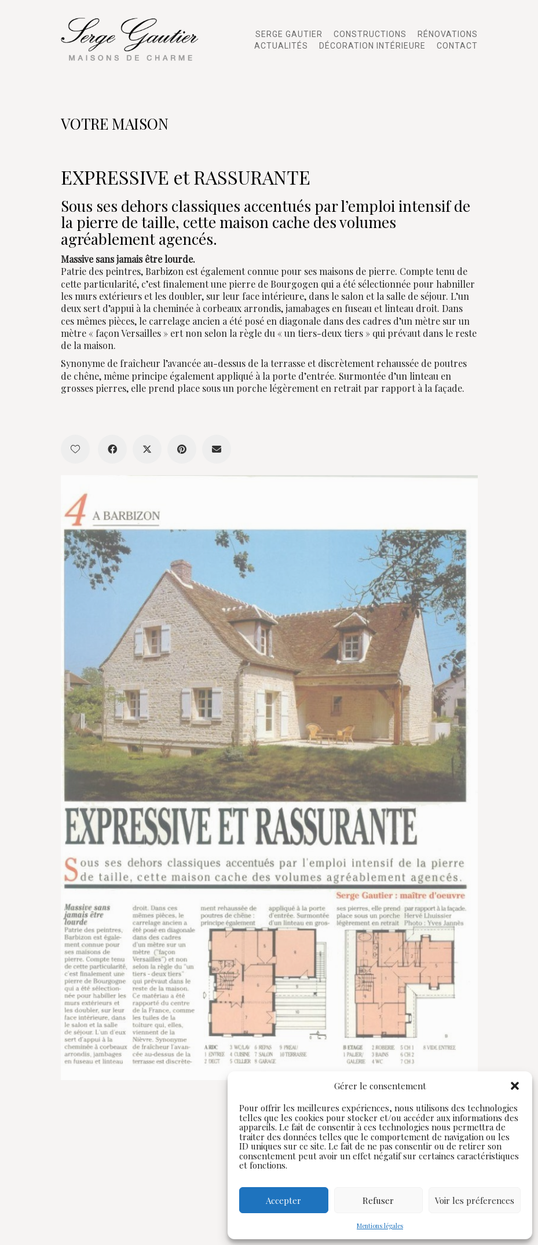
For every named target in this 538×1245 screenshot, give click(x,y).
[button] (515, 1086)
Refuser (378, 1200)
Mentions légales (380, 1225)
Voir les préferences (474, 1200)
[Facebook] (112, 449)
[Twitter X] (147, 449)
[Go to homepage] (133, 39)
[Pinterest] (181, 449)
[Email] (216, 449)
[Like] (75, 449)
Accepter (283, 1200)
